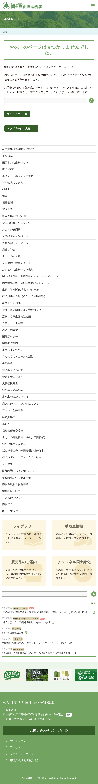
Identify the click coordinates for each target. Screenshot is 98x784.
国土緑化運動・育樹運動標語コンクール (25, 282)
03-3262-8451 (17, 719)
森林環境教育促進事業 (15, 484)
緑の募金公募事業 (12, 390)
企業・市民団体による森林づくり (21, 309)
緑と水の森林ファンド (15, 396)
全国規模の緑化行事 (14, 216)
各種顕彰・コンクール (15, 242)
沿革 (4, 195)
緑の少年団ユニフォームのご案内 (21, 457)
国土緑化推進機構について (18, 149)
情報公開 (7, 202)
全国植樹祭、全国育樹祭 (16, 222)
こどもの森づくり (12, 497)
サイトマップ (14, 113)
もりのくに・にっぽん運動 (17, 356)
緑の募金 (7, 363)
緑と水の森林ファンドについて (20, 403)
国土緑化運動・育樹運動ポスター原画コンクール (30, 276)
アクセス (7, 209)
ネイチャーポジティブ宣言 (17, 175)
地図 (68, 714)
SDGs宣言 (8, 169)
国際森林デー (10, 336)
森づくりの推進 (11, 303)
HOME (4, 32)
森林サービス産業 (12, 323)
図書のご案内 (10, 343)
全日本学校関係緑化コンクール (20, 289)
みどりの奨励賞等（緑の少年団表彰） (24, 437)
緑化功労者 (8, 249)
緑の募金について (12, 370)
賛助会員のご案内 (12, 182)
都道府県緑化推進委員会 (24, 760)
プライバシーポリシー (22, 753)
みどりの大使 (10, 329)
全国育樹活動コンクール (16, 262)
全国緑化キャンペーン (15, 236)
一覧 (91, 603)
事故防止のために (12, 349)
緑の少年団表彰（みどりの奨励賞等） (24, 296)
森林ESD (7, 504)
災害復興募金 (10, 383)
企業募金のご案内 (12, 376)
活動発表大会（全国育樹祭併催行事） (24, 450)
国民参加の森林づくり (15, 162)
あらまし (7, 424)
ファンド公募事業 (12, 410)
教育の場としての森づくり (18, 470)
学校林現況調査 (11, 491)
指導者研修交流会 (12, 430)
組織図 (6, 189)
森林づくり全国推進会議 (16, 316)
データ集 (7, 463)
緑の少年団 (8, 417)
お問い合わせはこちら (46, 731)
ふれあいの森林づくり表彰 (17, 269)
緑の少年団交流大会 (14, 443)
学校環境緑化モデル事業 (16, 477)
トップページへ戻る (18, 128)
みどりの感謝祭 (11, 229)
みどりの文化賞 (11, 256)
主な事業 (7, 155)
